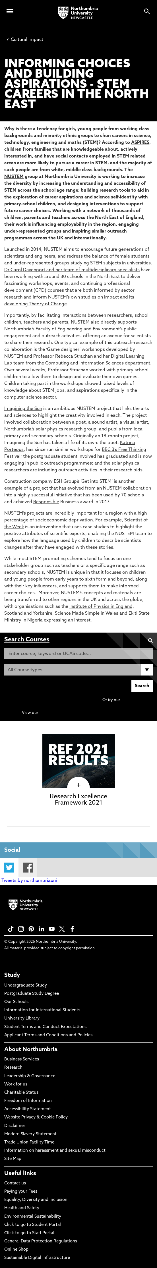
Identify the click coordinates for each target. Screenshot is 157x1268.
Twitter (9, 868)
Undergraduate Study (25, 985)
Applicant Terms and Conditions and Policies (48, 1035)
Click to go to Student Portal (32, 1225)
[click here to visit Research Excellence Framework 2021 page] (78, 785)
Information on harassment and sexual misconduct (55, 1151)
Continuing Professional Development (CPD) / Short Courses (96, 713)
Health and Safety (21, 1208)
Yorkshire (42, 613)
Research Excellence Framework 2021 (78, 799)
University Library (22, 1018)
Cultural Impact (25, 40)
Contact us (15, 1183)
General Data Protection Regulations (40, 1241)
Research (13, 1068)
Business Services (21, 1059)
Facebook (28, 868)
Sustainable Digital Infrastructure (37, 1258)
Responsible (46, 502)
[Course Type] (78, 670)
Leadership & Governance (29, 1076)
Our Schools (16, 1002)
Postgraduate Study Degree (31, 994)
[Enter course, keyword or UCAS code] (78, 653)
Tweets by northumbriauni (29, 881)
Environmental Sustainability (32, 1217)
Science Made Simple (77, 613)
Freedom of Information (28, 1101)
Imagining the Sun (23, 409)
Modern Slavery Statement (30, 1134)
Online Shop (16, 1250)
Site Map (12, 1159)
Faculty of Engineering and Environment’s (79, 329)
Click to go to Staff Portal (29, 1233)
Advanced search (137, 700)
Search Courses (26, 640)
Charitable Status (21, 1093)
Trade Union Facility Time (29, 1142)
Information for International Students (42, 1010)
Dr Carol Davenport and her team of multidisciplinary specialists (72, 270)
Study (12, 975)
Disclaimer (14, 1126)
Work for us (15, 1084)
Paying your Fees (20, 1192)
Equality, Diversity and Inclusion (35, 1200)
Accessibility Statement (27, 1109)
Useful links (20, 1173)
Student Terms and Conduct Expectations (45, 1027)
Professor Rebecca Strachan (63, 356)
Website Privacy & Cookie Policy (36, 1117)
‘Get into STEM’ (96, 481)
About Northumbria (30, 1049)
